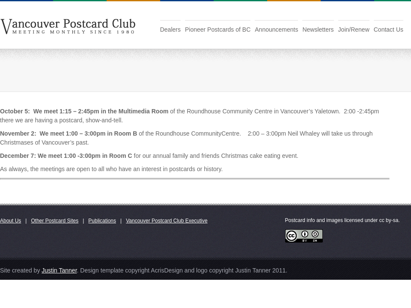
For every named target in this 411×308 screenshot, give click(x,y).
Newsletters (318, 29)
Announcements (276, 29)
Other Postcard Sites (54, 221)
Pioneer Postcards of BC (217, 29)
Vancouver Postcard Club (68, 25)
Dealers (170, 29)
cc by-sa (389, 220)
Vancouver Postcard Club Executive (167, 221)
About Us (10, 221)
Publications (102, 221)
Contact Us (388, 29)
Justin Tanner (59, 270)
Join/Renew (353, 29)
